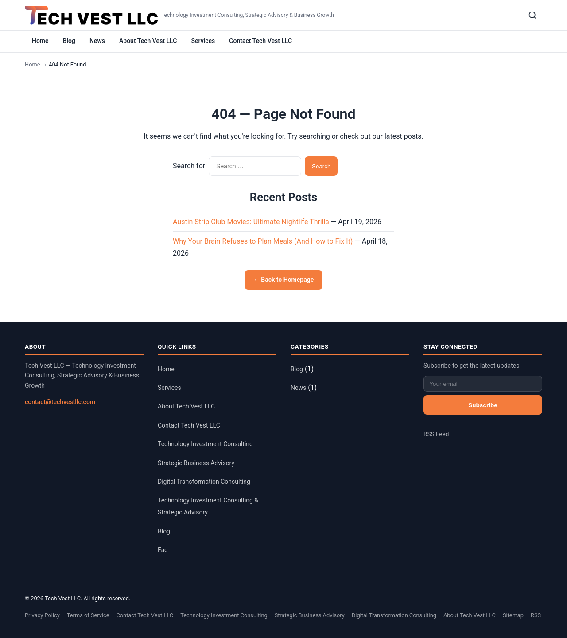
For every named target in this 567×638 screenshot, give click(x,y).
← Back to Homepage (283, 279)
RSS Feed (436, 433)
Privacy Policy (42, 615)
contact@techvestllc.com (60, 401)
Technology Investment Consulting (205, 443)
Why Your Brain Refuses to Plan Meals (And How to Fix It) (263, 241)
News (97, 40)
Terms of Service (88, 615)
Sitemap (513, 615)
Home (40, 40)
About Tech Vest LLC (148, 40)
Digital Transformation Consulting (204, 481)
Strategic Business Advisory (196, 463)
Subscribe (482, 405)
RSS (536, 615)
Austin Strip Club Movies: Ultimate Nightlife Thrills (251, 222)
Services (203, 40)
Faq (163, 549)
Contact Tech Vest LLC (260, 40)
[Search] (532, 15)
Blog (69, 40)
